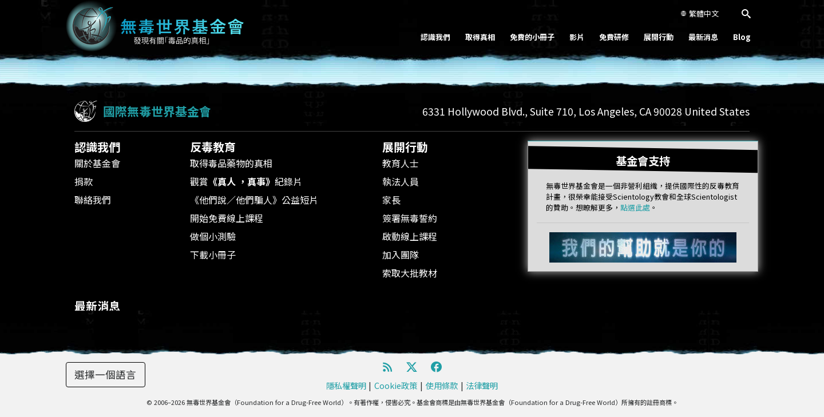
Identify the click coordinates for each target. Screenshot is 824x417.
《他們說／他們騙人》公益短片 (254, 199)
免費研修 (614, 36)
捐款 (83, 181)
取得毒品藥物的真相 (231, 163)
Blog (742, 36)
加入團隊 (400, 254)
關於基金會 (97, 163)
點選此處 (635, 207)
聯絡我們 (92, 199)
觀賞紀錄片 (246, 181)
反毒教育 (213, 146)
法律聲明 (482, 385)
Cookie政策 (395, 385)
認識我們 (435, 36)
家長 (391, 199)
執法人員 (400, 181)
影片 (576, 36)
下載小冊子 (213, 254)
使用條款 (442, 385)
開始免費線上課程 (226, 218)
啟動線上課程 (409, 236)
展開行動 (659, 36)
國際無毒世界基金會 (157, 111)
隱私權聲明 (346, 385)
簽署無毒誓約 (409, 218)
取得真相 (480, 36)
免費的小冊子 (532, 36)
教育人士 (400, 163)
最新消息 (703, 36)
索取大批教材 (409, 273)
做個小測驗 (213, 236)
